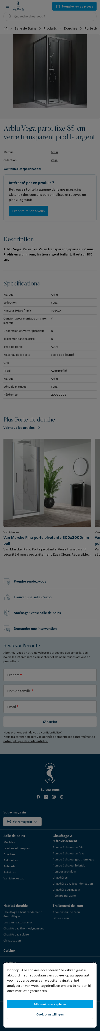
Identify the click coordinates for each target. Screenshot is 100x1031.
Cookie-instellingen (50, 1014)
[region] (50, 995)
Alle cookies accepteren (50, 1004)
